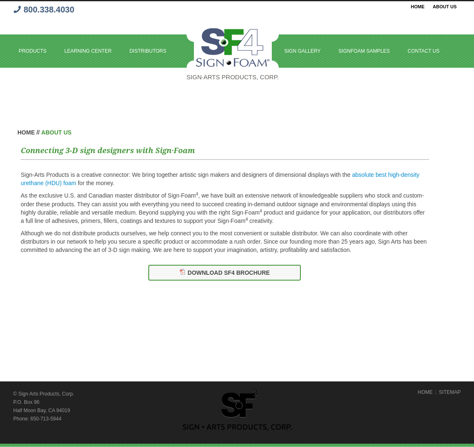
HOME (425, 392)
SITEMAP (450, 392)
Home (418, 6)
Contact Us (424, 51)
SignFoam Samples (364, 51)
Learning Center (87, 51)
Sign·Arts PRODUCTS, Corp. (232, 77)
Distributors (147, 51)
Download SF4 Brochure (229, 272)
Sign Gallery (302, 51)
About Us (445, 6)
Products (32, 51)
